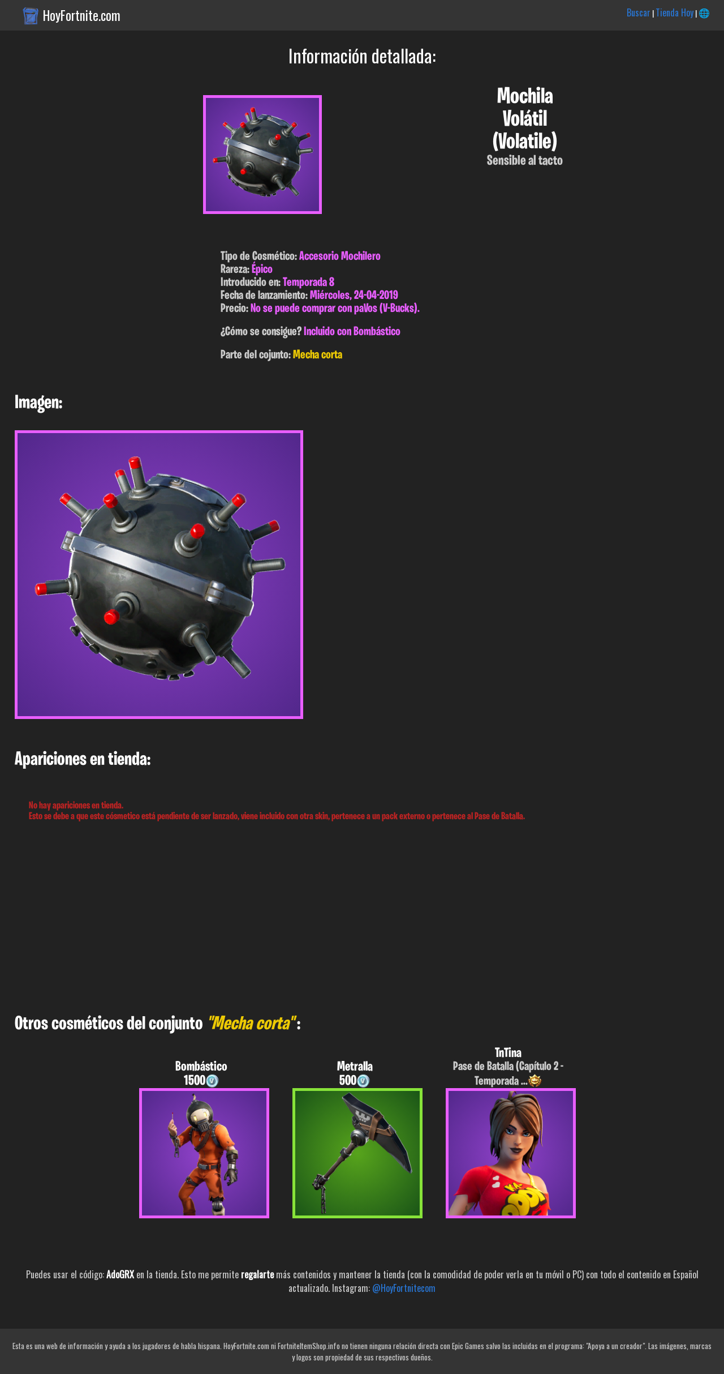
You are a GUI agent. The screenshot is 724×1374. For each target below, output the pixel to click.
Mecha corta (317, 355)
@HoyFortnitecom (404, 1288)
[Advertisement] (339, 918)
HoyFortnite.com (81, 15)
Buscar (638, 12)
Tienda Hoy (674, 12)
